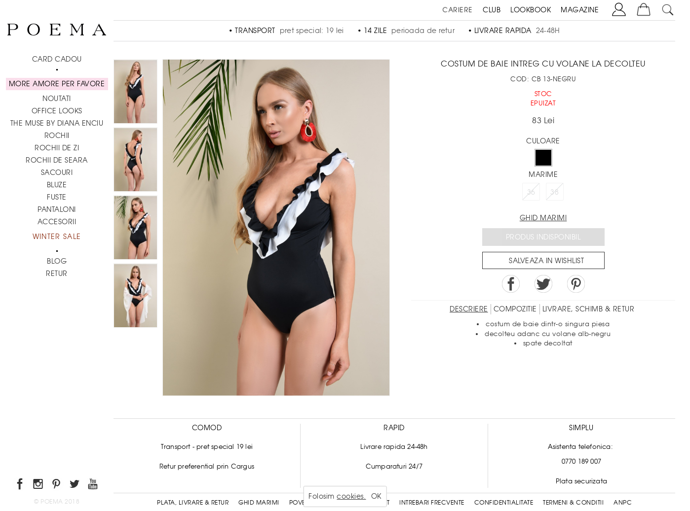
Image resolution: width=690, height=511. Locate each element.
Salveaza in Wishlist (546, 261)
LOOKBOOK (530, 10)
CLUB (491, 10)
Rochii (57, 135)
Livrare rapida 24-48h (393, 446)
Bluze (57, 185)
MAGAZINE (580, 10)
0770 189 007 (581, 461)
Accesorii (57, 222)
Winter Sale (57, 236)
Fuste (57, 197)
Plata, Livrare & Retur (193, 502)
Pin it (576, 284)
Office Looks (57, 111)
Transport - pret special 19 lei (207, 446)
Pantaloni (57, 209)
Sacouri (57, 172)
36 (531, 192)
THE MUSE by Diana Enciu (57, 123)
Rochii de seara (57, 160)
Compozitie (515, 309)
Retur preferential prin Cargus (206, 466)
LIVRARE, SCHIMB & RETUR (588, 309)
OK (376, 496)
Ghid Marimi (258, 502)
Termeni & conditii (573, 502)
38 (554, 192)
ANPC (622, 502)
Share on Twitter (543, 284)
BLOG (57, 261)
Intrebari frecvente (431, 502)
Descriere (469, 309)
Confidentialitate (504, 502)
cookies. (351, 496)
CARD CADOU (57, 59)
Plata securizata (581, 481)
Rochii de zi (57, 148)
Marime (543, 174)
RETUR (57, 273)
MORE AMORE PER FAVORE (57, 84)
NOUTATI (56, 98)
